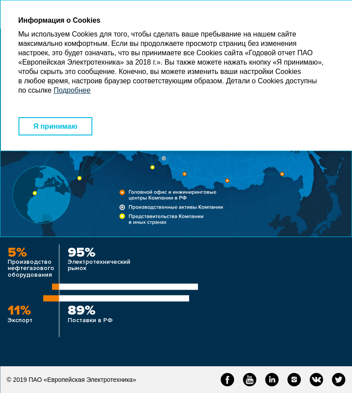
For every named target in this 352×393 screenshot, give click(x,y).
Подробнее (71, 90)
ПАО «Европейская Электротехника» (82, 379)
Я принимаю (55, 126)
